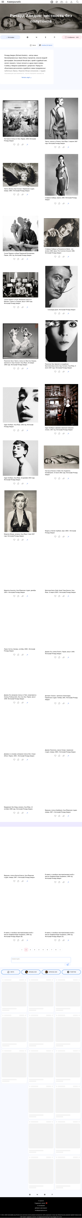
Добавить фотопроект (41, 1208)
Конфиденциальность (41, 1210)
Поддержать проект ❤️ (41, 1203)
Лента (33, 45)
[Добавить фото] (61, 2)
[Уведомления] (66, 2)
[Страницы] (52, 2)
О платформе (41, 1205)
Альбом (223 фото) (45, 45)
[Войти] (71, 2)
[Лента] (57, 2)
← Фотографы (10, 37)
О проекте (41, 1200)
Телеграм (71, 972)
